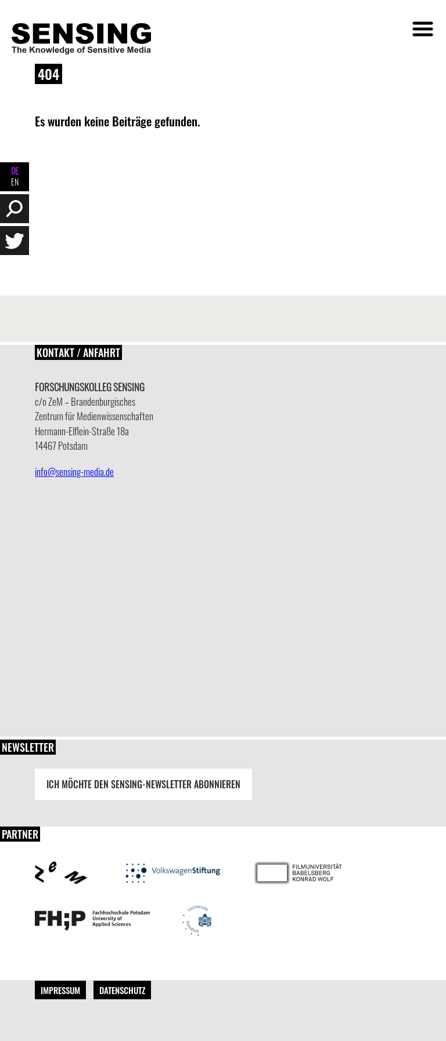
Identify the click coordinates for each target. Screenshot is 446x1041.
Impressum (60, 990)
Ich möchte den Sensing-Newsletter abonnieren (143, 784)
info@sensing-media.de (74, 471)
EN (15, 182)
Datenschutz (122, 990)
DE (15, 171)
